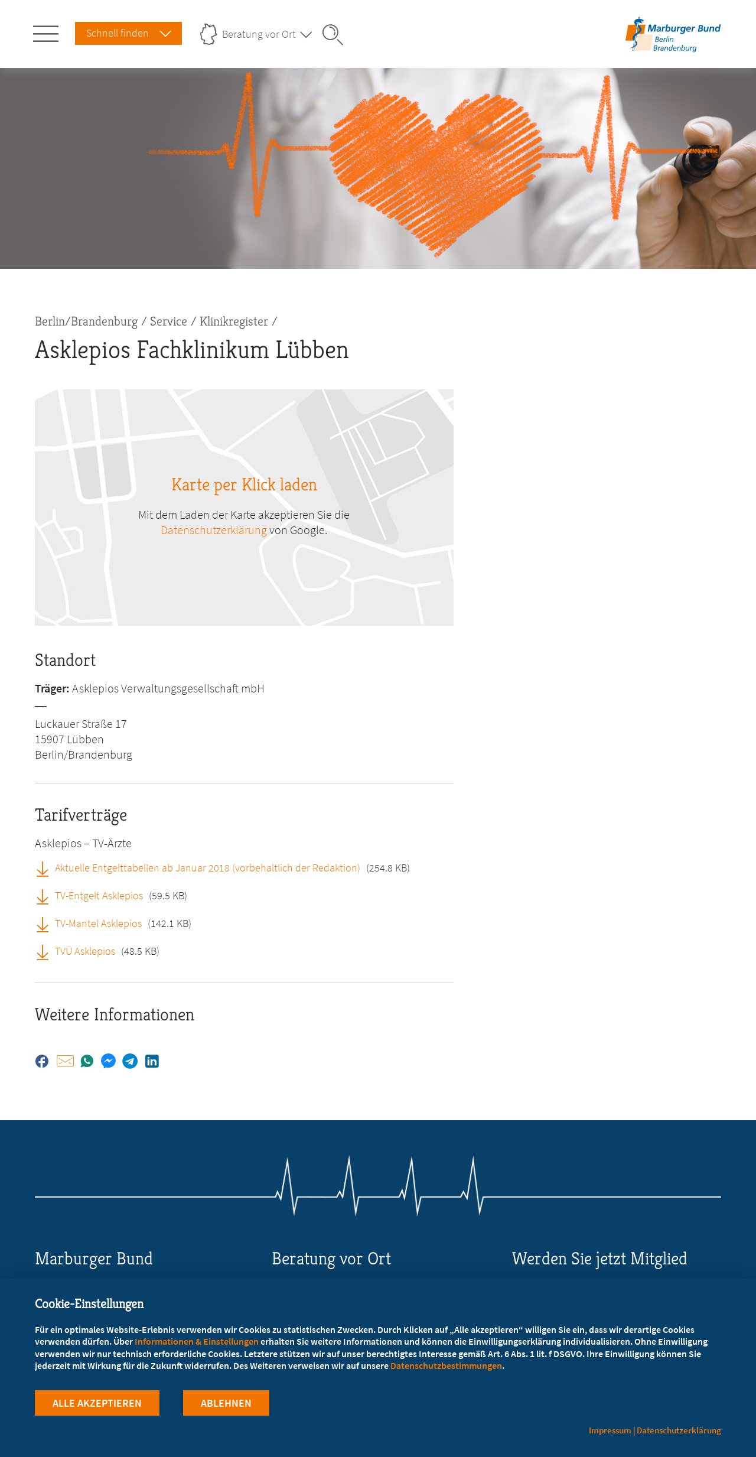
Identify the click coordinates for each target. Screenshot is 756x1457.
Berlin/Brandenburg (86, 321)
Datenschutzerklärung (214, 529)
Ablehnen (226, 1403)
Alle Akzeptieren (97, 1403)
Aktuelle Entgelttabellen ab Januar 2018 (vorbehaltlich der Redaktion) (207, 867)
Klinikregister (234, 321)
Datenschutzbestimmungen (446, 1365)
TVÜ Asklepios (85, 951)
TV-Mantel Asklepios (98, 923)
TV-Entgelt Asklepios (99, 895)
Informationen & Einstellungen (197, 1341)
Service (168, 321)
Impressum (610, 1430)
